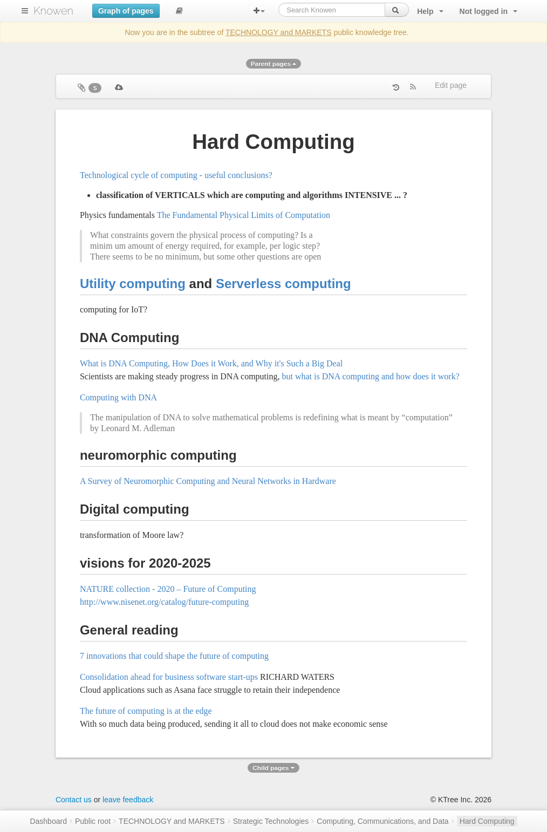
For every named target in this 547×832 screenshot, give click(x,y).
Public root (93, 821)
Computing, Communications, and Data (382, 821)
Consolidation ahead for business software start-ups (169, 676)
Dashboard (48, 821)
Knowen (53, 10)
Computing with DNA (118, 397)
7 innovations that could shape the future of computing (174, 655)
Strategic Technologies (271, 821)
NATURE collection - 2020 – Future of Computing (168, 589)
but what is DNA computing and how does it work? (371, 376)
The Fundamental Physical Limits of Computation (243, 215)
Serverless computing (283, 283)
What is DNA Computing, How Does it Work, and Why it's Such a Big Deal (211, 363)
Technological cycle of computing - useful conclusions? (176, 175)
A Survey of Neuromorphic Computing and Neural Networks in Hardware (208, 481)
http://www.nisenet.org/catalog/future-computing (164, 601)
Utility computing (133, 283)
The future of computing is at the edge (146, 710)
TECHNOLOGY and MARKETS (278, 32)
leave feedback (127, 799)
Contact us (74, 799)
